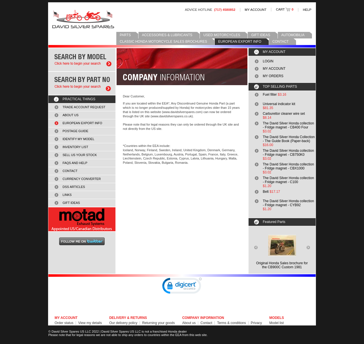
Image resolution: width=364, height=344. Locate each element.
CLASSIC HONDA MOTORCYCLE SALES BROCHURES (163, 42)
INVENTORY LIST (75, 147)
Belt (266, 192)
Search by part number (81, 83)
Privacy (256, 323)
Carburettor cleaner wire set (284, 114)
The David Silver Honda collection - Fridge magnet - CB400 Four (288, 125)
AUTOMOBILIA (293, 35)
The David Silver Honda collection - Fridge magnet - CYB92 (288, 203)
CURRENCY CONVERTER (82, 179)
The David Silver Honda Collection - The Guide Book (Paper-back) (289, 139)
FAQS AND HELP (75, 163)
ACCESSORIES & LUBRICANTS (167, 35)
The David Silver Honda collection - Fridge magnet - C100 (288, 180)
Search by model (81, 59)
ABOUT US (70, 115)
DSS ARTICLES (74, 187)
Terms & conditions (231, 323)
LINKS (67, 194)
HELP (307, 9)
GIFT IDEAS (260, 35)
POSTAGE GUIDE (75, 131)
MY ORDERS (273, 76)
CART (284, 9)
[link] (182, 287)
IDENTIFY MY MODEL (78, 139)
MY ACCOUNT (256, 9)
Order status (64, 323)
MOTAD (81, 219)
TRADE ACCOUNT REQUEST (84, 107)
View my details (90, 323)
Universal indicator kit (279, 104)
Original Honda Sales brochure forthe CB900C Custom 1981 (282, 265)
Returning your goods (158, 323)
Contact (206, 323)
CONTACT (280, 42)
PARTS (125, 35)
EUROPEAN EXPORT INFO (239, 42)
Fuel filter (270, 95)
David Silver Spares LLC (83, 19)
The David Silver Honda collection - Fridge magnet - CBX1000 (288, 166)
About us (189, 323)
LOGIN (268, 61)
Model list (276, 323)
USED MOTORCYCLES (221, 35)
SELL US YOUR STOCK (80, 155)
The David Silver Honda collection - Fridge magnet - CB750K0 (288, 153)
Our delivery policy (123, 323)
